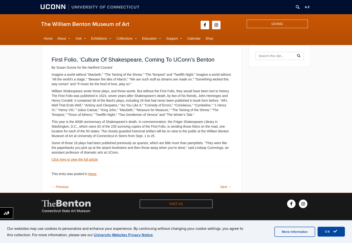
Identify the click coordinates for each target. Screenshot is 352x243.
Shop (209, 38)
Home (48, 38)
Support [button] (172, 38)
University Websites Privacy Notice (123, 235)
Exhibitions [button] (99, 38)
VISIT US (176, 204)
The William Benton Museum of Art (85, 24)
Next (225, 187)
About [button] (61, 38)
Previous (60, 187)
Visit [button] (78, 38)
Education (149, 38)
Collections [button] (124, 38)
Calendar (194, 38)
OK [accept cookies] (331, 231)
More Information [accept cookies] (295, 232)
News (92, 174)
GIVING (277, 24)
